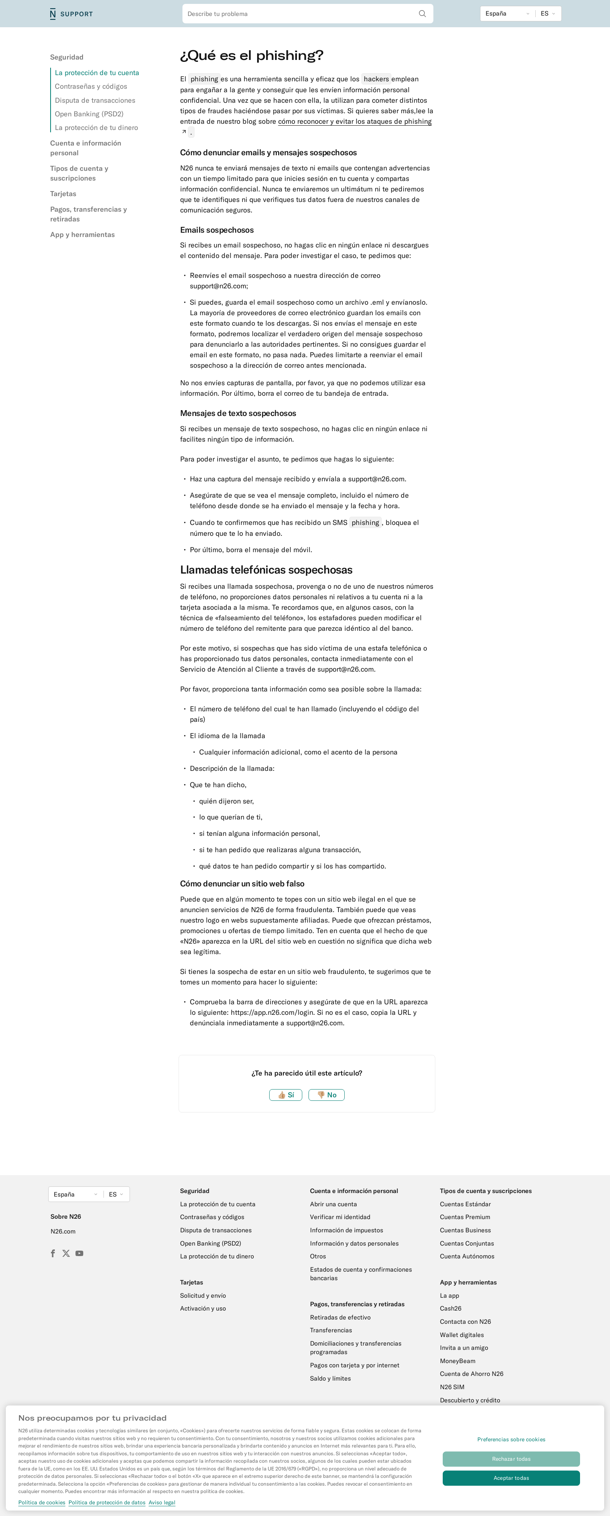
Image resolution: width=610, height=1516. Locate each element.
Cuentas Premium (465, 1217)
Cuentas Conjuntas (467, 1243)
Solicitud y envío (203, 1295)
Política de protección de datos (106, 1507)
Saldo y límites (330, 1378)
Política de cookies (41, 1507)
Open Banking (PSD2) (89, 113)
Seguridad (67, 57)
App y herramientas (82, 234)
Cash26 (450, 1308)
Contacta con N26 (465, 1321)
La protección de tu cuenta (97, 72)
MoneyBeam (457, 1361)
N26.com (63, 1231)
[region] (305, 1462)
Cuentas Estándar (465, 1204)
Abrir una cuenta (333, 1204)
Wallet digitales (462, 1335)
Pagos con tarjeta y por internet (355, 1365)
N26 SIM (452, 1387)
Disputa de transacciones (95, 100)
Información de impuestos (346, 1230)
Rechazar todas (511, 1463)
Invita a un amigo (464, 1347)
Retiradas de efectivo (340, 1317)
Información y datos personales (354, 1243)
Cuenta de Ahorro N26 (471, 1373)
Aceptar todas (511, 1482)
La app (449, 1295)
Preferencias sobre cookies (511, 1444)
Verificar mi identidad (340, 1217)
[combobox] (307, 13)
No (327, 1094)
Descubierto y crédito (470, 1400)
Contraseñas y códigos (91, 86)
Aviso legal (162, 1507)
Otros (318, 1256)
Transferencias (331, 1330)
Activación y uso (203, 1308)
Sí (285, 1094)
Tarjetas (63, 193)
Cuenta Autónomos (467, 1256)
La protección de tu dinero (96, 127)
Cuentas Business (465, 1230)
